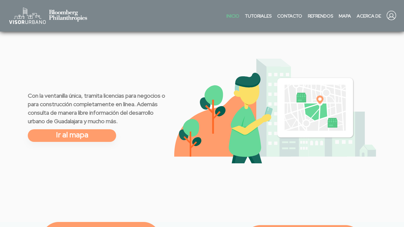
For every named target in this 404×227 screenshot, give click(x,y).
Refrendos (320, 16)
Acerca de (369, 16)
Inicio (232, 16)
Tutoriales (258, 16)
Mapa (345, 16)
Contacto (289, 16)
